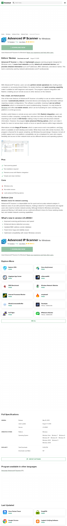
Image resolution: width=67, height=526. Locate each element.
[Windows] (8, 34)
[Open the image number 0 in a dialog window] (14, 148)
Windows (4, 108)
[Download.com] (6, 3)
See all (33, 321)
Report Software (33, 459)
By (11, 42)
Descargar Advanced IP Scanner (11, 470)
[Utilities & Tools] (15, 34)
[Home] (2, 34)
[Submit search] (13, 2)
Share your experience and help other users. (40, 52)
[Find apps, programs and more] (37, 2)
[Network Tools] (24, 34)
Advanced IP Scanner (29, 38)
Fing (60, 127)
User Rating (27, 42)
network (37, 62)
